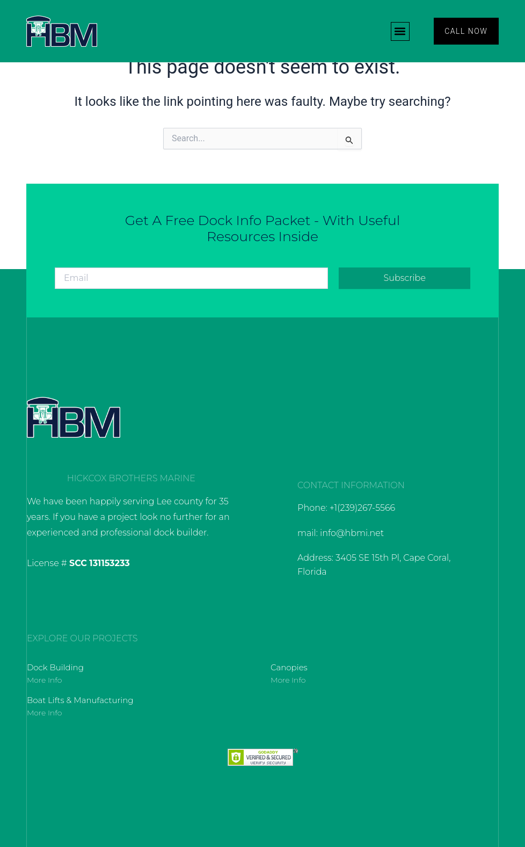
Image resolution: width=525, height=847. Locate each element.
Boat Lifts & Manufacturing (80, 700)
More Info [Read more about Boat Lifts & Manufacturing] (44, 713)
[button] (399, 31)
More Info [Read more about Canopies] (288, 680)
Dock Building (55, 667)
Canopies (289, 667)
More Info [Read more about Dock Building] (44, 680)
